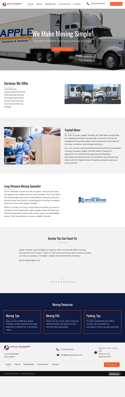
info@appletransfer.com (71, 355)
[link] (30, 4)
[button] (116, 4)
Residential (28, 364)
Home (8, 364)
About (17, 364)
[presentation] (61, 278)
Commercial (42, 364)
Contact (55, 364)
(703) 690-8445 (98, 3)
